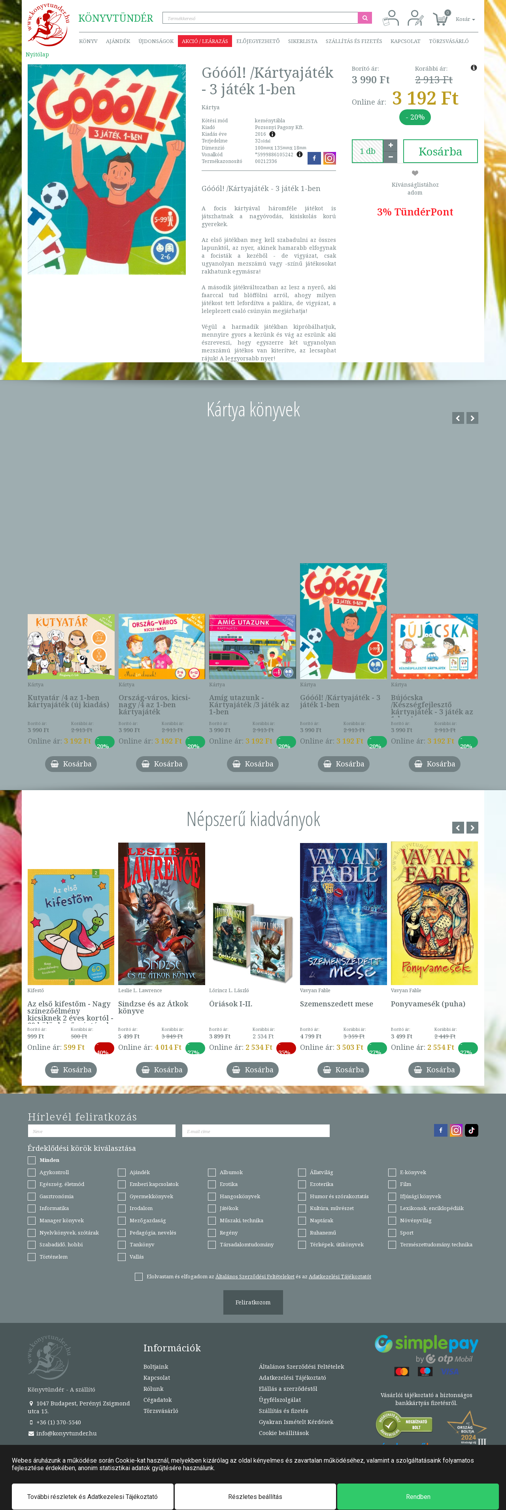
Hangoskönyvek (240, 1196)
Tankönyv (142, 1244)
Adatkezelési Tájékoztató (292, 1377)
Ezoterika (321, 1184)
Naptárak (321, 1220)
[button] (456, 15)
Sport (406, 1232)
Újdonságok (156, 41)
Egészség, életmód (62, 1184)
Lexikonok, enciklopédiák (432, 1208)
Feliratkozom (253, 1302)
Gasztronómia (57, 1196)
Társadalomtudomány (247, 1244)
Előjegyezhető (258, 41)
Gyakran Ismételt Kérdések (296, 1422)
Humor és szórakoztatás (339, 1196)
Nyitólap (37, 54)
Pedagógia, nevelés (153, 1232)
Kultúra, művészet (332, 1208)
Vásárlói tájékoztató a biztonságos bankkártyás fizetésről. (426, 1399)
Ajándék (118, 41)
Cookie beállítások (284, 1433)
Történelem (54, 1256)
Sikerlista (302, 41)
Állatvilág (321, 1172)
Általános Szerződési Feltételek (301, 1366)
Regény (229, 1232)
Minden (49, 1159)
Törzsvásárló (449, 41)
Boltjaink (155, 1366)
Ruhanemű (323, 1232)
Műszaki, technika (241, 1220)
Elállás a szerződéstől (288, 1388)
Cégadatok (157, 1399)
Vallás (137, 1256)
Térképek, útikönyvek (337, 1244)
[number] (367, 151)
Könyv (88, 41)
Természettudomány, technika (436, 1244)
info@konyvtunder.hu (62, 1433)
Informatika (54, 1208)
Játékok (229, 1208)
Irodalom (141, 1208)
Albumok (231, 1172)
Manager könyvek (62, 1220)
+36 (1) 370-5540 (54, 1422)
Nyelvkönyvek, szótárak (69, 1232)
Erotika (229, 1184)
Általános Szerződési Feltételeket (255, 1276)
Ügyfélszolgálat (280, 1399)
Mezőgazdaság (148, 1220)
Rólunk (153, 1388)
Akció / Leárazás (205, 41)
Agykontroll (54, 1172)
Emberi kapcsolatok (154, 1184)
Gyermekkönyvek (151, 1196)
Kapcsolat (406, 41)
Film (405, 1184)
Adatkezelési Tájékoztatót (340, 1276)
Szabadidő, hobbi (61, 1244)
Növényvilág (416, 1220)
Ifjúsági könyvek (420, 1196)
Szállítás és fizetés (354, 41)
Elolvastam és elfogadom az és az (259, 1276)
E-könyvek (413, 1172)
